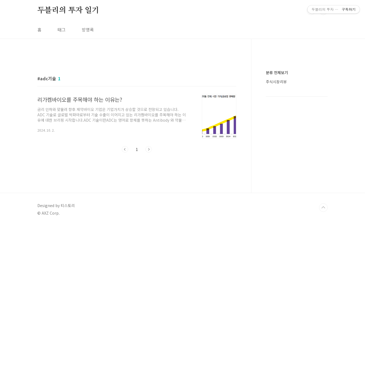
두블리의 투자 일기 (68, 10)
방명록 (88, 29)
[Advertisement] (136, 104)
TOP (323, 358)
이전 (125, 224)
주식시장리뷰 (276, 242)
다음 (148, 224)
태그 (62, 29)
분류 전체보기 (277, 233)
